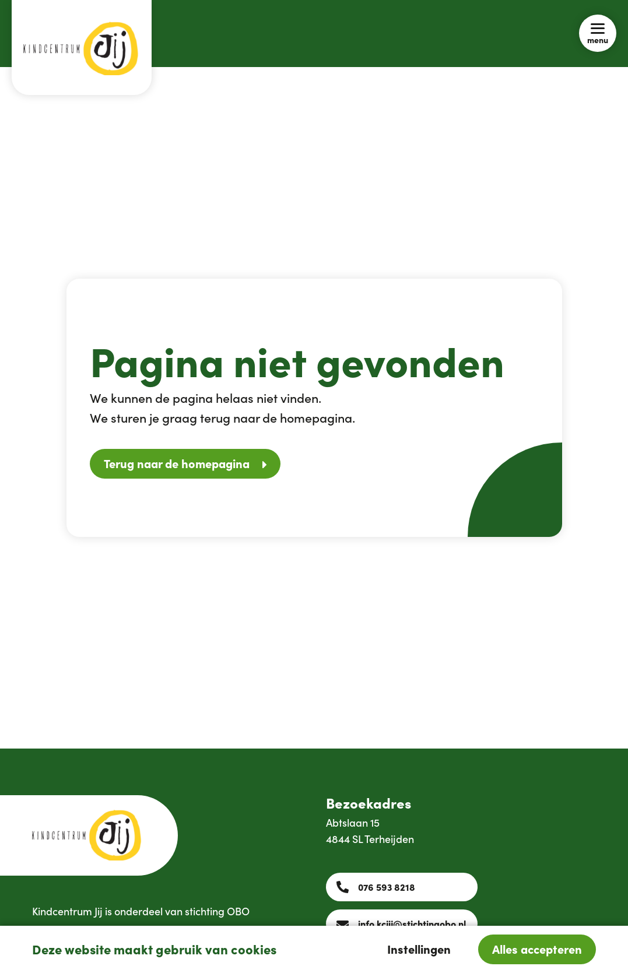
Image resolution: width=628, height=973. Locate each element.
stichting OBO (217, 911)
